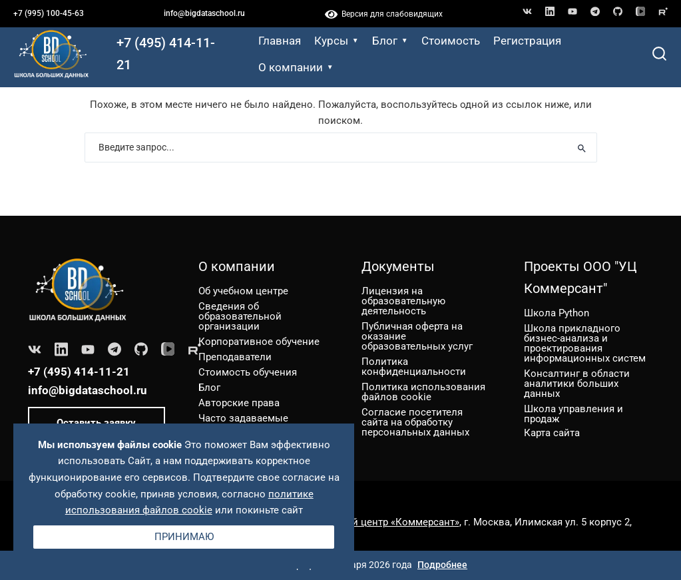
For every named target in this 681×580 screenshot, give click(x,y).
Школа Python (556, 313)
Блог (390, 40)
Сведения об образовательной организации (240, 316)
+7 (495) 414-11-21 (165, 54)
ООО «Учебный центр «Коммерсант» (374, 522)
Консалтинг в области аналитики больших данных (577, 384)
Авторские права (239, 403)
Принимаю (184, 537)
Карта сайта (552, 432)
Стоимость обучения (247, 372)
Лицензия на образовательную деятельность (403, 301)
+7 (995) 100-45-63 (48, 13)
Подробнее (442, 564)
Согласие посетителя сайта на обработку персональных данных (415, 422)
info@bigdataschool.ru (204, 13)
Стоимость (450, 40)
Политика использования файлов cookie (423, 392)
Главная (279, 40)
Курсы (336, 40)
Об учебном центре (243, 291)
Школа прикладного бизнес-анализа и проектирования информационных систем (585, 343)
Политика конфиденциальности (413, 367)
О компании (296, 67)
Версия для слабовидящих (384, 14)
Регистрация (527, 40)
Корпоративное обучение (259, 342)
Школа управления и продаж (573, 414)
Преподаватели (235, 357)
